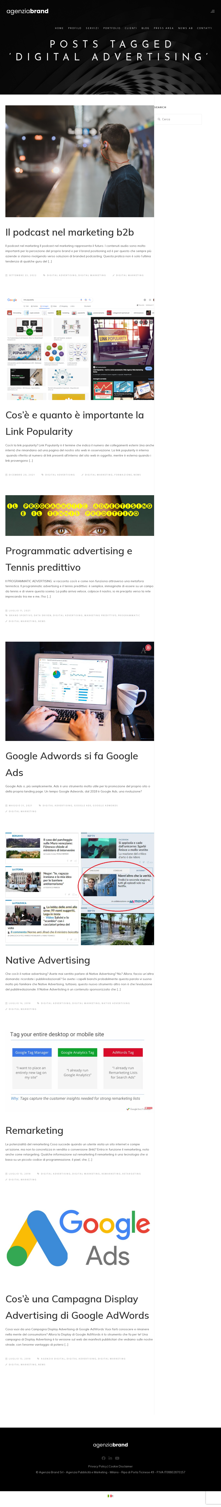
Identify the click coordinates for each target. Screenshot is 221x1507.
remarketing (111, 1174)
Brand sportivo (20, 615)
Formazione (123, 475)
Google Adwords (105, 805)
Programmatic (129, 615)
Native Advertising (47, 960)
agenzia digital (53, 1359)
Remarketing (34, 1130)
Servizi (92, 28)
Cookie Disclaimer (121, 1466)
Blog (146, 28)
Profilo (75, 28)
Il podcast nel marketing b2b (69, 232)
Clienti (131, 28)
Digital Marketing (92, 275)
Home (59, 28)
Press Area (164, 28)
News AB (185, 28)
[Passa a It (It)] (110, 1496)
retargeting (131, 1174)
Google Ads (82, 805)
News (137, 475)
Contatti (204, 28)
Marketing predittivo (100, 615)
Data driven (43, 615)
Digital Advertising (62, 275)
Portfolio (112, 28)
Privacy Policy (97, 1466)
